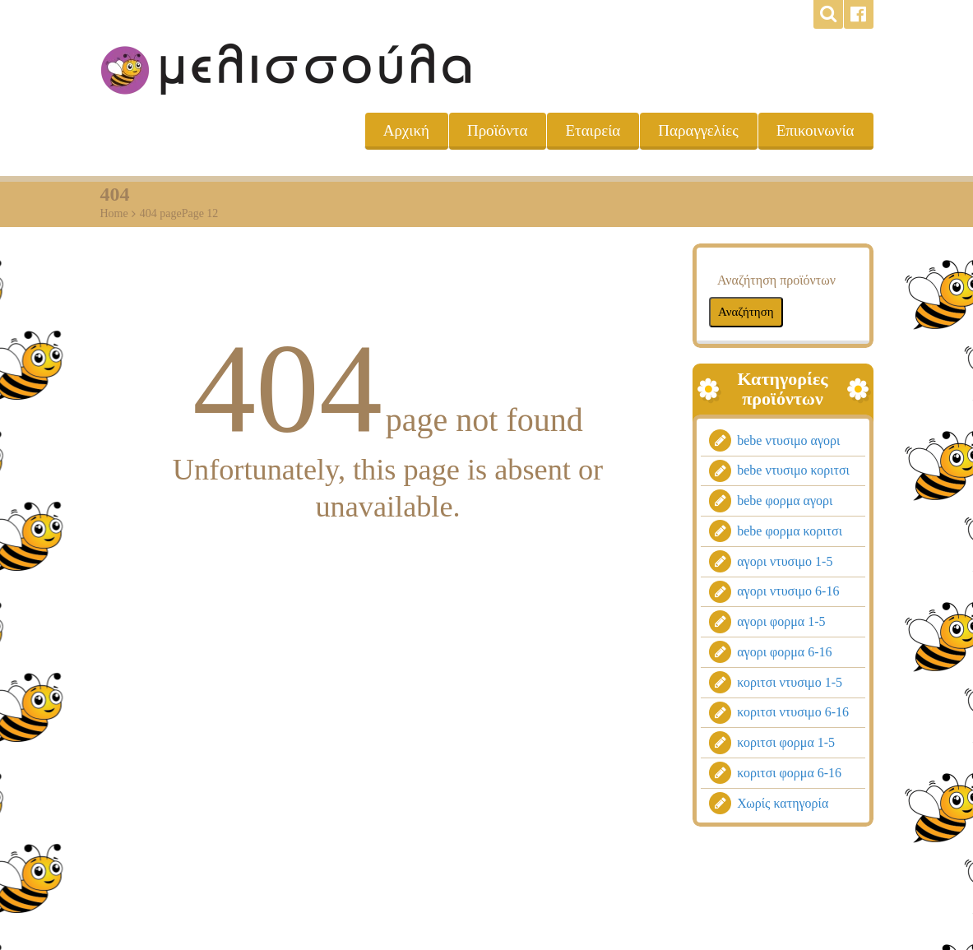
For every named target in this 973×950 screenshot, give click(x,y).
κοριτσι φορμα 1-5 (786, 743)
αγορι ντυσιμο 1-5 (784, 561)
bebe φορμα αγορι (784, 501)
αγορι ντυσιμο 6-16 (788, 592)
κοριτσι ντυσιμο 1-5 (789, 682)
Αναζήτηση (746, 310)
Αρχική (406, 130)
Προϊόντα (497, 130)
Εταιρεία (592, 130)
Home (114, 213)
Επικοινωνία (815, 130)
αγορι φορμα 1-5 (781, 622)
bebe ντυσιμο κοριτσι (793, 471)
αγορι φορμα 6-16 (784, 652)
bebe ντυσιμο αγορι (788, 440)
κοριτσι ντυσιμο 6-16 (793, 713)
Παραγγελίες (698, 130)
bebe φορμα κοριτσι (789, 531)
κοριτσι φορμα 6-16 (789, 773)
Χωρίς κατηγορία (782, 803)
